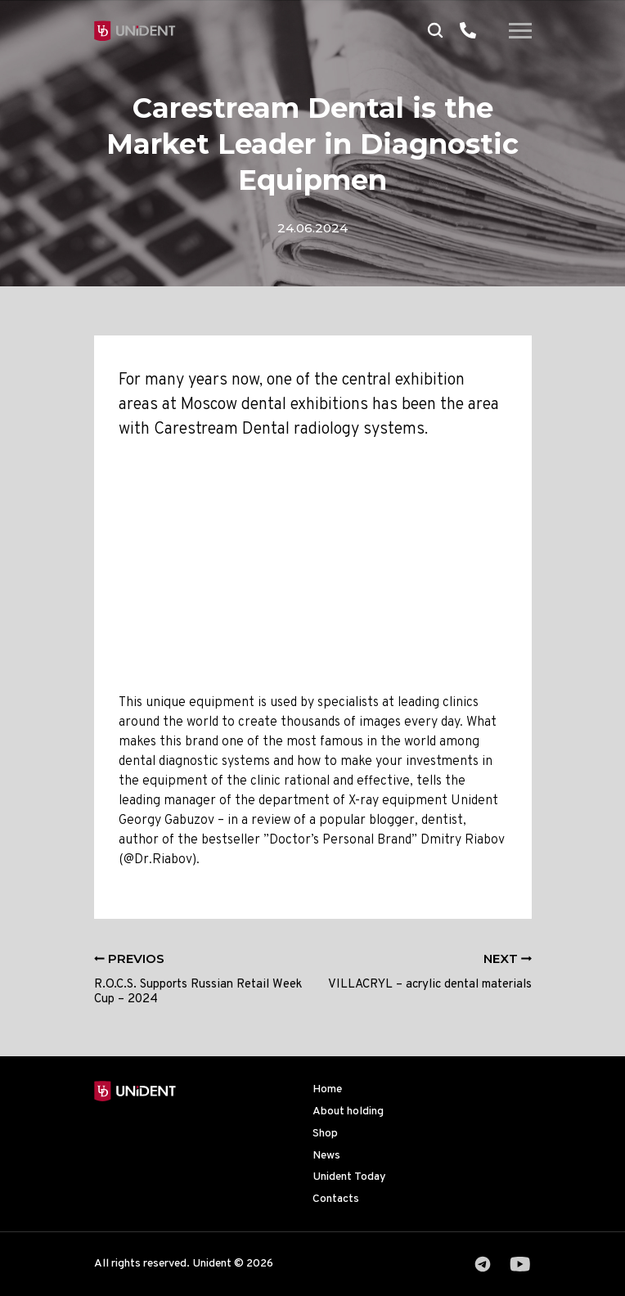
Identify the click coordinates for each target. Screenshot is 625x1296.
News (326, 1156)
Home (327, 1089)
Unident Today (349, 1177)
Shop (325, 1134)
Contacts (335, 1199)
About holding (348, 1111)
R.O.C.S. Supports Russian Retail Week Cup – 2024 (198, 979)
